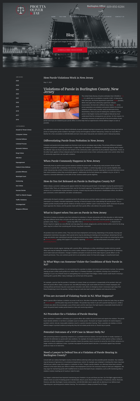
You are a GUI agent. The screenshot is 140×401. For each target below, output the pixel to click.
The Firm (62, 16)
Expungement (20, 162)
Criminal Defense (21, 139)
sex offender (63, 222)
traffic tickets (89, 239)
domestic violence (50, 239)
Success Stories (105, 16)
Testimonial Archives (78, 16)
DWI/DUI (19, 158)
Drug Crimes (20, 153)
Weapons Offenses (22, 209)
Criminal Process (21, 144)
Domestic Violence (22, 148)
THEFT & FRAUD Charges (24, 195)
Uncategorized (20, 204)
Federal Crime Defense (23, 167)
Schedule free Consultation (70, 50)
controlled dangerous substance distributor (96, 222)
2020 (17, 102)
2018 (17, 111)
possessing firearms (50, 242)
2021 (17, 98)
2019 (17, 107)
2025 (17, 81)
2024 (17, 85)
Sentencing (19, 181)
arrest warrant (50, 303)
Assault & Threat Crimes (23, 130)
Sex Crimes (19, 186)
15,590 (116, 100)
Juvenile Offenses (21, 172)
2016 (17, 119)
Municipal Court (21, 176)
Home (53, 16)
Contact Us (119, 16)
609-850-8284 (115, 6)
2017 (17, 115)
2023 (17, 89)
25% (115, 105)
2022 (17, 94)
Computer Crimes (21, 134)
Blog (93, 16)
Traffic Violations (21, 200)
